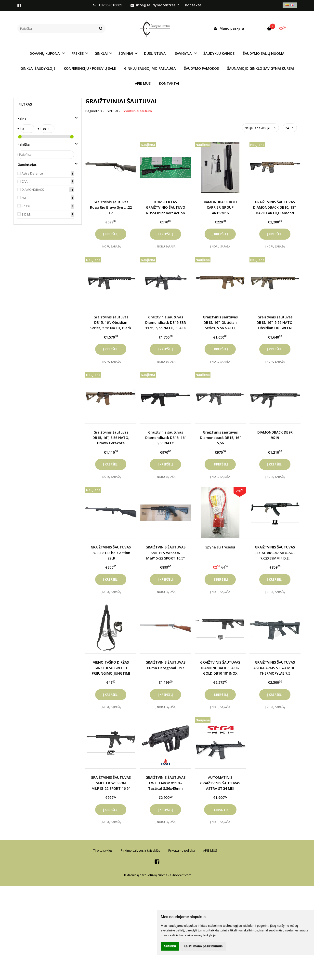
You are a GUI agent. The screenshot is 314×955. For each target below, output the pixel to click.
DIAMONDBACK (33, 189)
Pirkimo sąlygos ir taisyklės (140, 850)
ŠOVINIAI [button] (125, 53)
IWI (24, 198)
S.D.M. (26, 214)
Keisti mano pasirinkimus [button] (203, 946)
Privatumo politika (181, 850)
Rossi (26, 206)
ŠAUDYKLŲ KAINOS (219, 53)
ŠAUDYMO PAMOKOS (201, 68)
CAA (24, 181)
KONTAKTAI (169, 83)
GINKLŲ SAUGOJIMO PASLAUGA (150, 68)
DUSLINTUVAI (155, 53)
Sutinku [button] (170, 946)
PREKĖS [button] (77, 53)
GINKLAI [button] (101, 53)
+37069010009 (108, 5)
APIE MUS (143, 83)
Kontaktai (193, 5)
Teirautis (220, 809)
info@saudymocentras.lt (155, 5)
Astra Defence (32, 173)
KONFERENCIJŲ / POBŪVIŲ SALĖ (90, 68)
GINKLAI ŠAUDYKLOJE (37, 68)
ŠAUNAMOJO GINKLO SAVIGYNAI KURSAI (260, 68)
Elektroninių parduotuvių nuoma (145, 875)
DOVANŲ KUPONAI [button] (45, 53)
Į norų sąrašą (111, 246)
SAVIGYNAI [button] (184, 53)
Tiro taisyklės (103, 850)
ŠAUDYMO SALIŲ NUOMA (263, 53)
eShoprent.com (180, 875)
